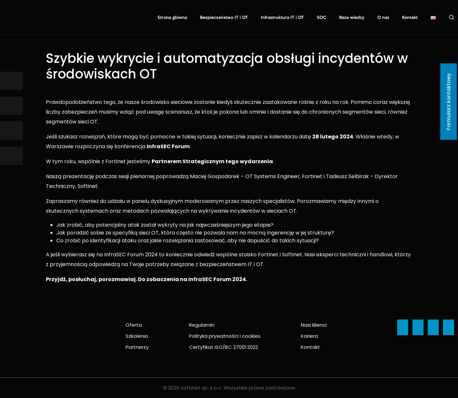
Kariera (309, 336)
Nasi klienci (314, 324)
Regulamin (201, 324)
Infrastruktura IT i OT (282, 18)
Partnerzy (137, 347)
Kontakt (410, 18)
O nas (383, 18)
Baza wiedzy (351, 18)
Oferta (134, 324)
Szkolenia (137, 336)
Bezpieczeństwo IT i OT (224, 18)
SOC (321, 18)
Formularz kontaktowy (448, 101)
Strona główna (172, 18)
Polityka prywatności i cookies (225, 336)
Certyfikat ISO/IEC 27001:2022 (223, 347)
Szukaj (451, 17)
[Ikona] (11, 81)
